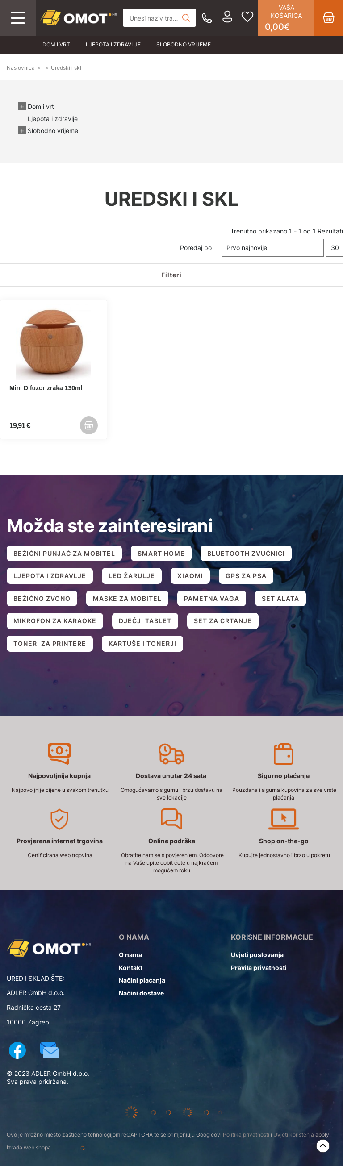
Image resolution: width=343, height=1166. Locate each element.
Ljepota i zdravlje (113, 44)
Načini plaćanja (142, 980)
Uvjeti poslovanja (257, 954)
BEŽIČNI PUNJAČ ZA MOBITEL (64, 553)
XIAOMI (190, 575)
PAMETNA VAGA (211, 598)
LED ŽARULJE (132, 575)
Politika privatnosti (246, 1134)
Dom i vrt (56, 44)
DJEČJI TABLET (145, 621)
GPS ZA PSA (246, 575)
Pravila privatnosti (259, 967)
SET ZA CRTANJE (223, 621)
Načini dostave (141, 993)
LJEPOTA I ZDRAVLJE (49, 575)
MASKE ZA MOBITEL (127, 598)
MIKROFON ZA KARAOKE (54, 621)
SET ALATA (280, 598)
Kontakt (130, 967)
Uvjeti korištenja (293, 1134)
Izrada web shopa (57, 1148)
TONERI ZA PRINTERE (49, 643)
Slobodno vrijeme (183, 44)
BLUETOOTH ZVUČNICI (246, 553)
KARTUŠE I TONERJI (142, 643)
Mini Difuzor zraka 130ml (45, 387)
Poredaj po (196, 247)
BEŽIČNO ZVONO (42, 598)
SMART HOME (161, 553)
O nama (130, 954)
